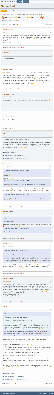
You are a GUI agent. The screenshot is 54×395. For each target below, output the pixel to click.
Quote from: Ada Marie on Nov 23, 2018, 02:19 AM (17, 170)
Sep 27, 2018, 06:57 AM (7, 55)
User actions (48, 24)
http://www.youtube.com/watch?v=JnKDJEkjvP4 (13, 155)
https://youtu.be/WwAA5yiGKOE (9, 152)
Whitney (5, 29)
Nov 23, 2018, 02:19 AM (7, 96)
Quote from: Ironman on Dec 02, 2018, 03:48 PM (16, 250)
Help (40, 393)
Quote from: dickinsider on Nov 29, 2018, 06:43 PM (17, 218)
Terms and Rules (45, 393)
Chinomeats (6, 52)
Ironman (5, 133)
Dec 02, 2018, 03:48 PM (7, 136)
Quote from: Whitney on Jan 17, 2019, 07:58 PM (16, 313)
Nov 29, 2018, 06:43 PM (7, 116)
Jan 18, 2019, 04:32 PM (7, 308)
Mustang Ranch (8, 6)
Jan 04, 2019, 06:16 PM (7, 166)
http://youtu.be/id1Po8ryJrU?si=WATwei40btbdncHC (14, 158)
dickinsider (6, 114)
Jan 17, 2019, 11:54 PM (7, 281)
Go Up (3, 383)
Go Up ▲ (51, 393)
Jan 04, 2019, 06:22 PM (7, 213)
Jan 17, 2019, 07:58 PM (9, 246)
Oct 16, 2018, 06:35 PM (7, 72)
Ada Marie (5, 94)
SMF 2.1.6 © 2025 (4, 393)
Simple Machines (12, 393)
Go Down (4, 24)
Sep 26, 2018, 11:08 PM (7, 32)
